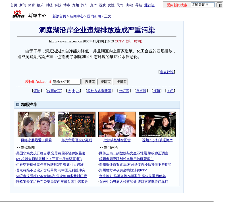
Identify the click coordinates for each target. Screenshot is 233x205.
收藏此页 (54, 91)
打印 (156, 91)
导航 (138, 5)
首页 (14, 5)
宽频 (75, 5)
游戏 (102, 5)
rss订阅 (124, 91)
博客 (66, 5)
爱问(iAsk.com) (38, 81)
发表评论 (167, 72)
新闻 (22, 5)
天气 (119, 5)
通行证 (149, 5)
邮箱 (129, 5)
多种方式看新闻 (99, 91)
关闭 (170, 91)
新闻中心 (77, 16)
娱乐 (40, 5)
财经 (49, 5)
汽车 (84, 5)
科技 (58, 5)
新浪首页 (59, 16)
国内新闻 (94, 16)
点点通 (141, 91)
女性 (111, 5)
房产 (93, 5)
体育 (31, 5)
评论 (37, 91)
